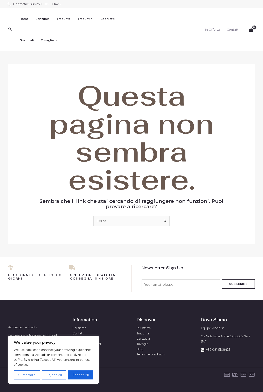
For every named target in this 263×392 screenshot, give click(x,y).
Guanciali (26, 40)
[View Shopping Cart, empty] (251, 29)
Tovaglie (47, 40)
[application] (54, 40)
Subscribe (238, 284)
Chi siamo (79, 328)
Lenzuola (41, 19)
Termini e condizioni (151, 354)
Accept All (80, 375)
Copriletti (102, 19)
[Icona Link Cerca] (10, 29)
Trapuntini (81, 19)
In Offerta (214, 29)
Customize (27, 375)
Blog (140, 349)
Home (23, 19)
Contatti (233, 29)
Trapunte (60, 19)
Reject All (54, 375)
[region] (53, 360)
